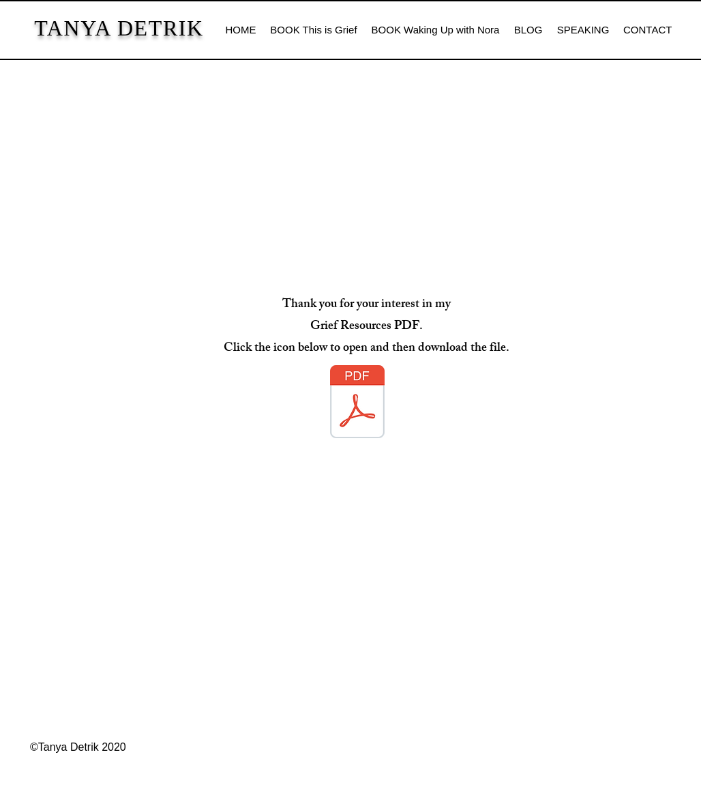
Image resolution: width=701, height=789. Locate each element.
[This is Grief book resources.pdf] (357, 403)
